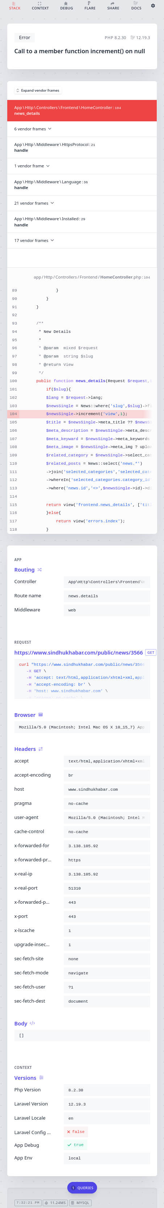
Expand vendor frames (38, 90)
